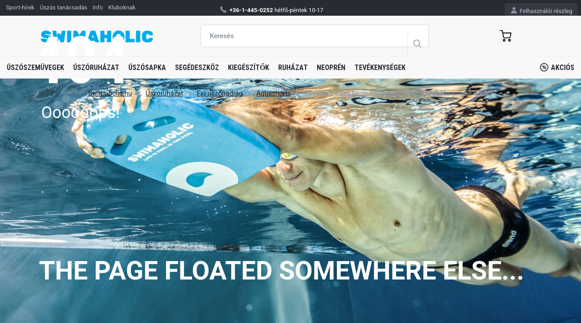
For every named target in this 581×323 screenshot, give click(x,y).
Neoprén (331, 67)
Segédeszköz (197, 67)
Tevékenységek (380, 67)
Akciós (557, 67)
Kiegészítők (248, 67)
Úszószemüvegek (35, 67)
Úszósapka (147, 67)
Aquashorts (273, 93)
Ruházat (293, 67)
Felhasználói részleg (541, 10)
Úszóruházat (96, 67)
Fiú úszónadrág (220, 93)
